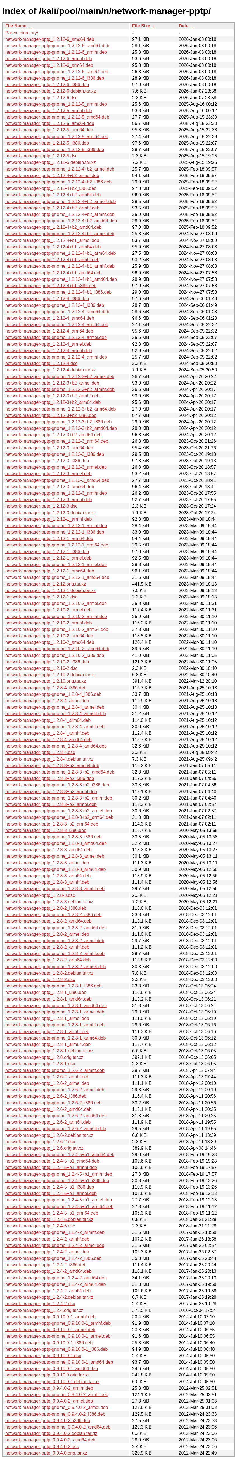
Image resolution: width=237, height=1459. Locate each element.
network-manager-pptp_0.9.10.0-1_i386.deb (49, 1342)
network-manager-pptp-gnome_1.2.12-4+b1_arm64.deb (60, 253)
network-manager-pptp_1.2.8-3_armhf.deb (47, 882)
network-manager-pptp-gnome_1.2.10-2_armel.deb (56, 603)
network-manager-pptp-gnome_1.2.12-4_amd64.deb (57, 311)
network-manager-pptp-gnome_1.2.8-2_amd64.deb (56, 927)
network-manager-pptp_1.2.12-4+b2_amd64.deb (53, 227)
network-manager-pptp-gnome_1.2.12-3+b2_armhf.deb (60, 389)
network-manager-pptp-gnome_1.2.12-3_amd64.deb (57, 480)
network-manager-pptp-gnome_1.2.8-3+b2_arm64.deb (59, 817)
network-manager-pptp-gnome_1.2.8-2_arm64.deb (55, 966)
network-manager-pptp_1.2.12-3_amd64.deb (49, 486)
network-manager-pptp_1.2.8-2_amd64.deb (48, 921)
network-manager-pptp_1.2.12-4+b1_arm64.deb (53, 246)
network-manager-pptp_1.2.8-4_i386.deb (45, 687)
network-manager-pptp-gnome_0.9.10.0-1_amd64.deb (59, 1362)
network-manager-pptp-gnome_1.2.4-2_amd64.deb (56, 1278)
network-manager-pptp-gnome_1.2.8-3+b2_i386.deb (57, 784)
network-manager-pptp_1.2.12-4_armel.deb (48, 344)
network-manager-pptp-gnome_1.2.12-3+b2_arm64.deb (60, 409)
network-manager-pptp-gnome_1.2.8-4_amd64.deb (56, 746)
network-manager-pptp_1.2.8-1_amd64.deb (48, 999)
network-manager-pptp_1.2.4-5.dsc (40, 1226)
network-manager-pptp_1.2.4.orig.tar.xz (44, 1310)
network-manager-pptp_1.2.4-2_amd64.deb (48, 1271)
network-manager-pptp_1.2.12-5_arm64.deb (49, 130)
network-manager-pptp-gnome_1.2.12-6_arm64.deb (56, 71)
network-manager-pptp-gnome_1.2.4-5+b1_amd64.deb (59, 1154)
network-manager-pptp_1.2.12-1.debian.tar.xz (50, 590)
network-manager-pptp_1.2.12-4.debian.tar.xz (50, 369)
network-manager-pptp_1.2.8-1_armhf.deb (47, 1031)
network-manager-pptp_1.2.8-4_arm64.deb (48, 720)
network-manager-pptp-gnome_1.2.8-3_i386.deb (53, 837)
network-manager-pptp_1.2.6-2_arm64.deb (48, 1122)
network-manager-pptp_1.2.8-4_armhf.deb (47, 733)
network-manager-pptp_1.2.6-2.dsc (40, 1141)
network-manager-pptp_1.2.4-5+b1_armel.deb (51, 1193)
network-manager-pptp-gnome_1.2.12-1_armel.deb (56, 564)
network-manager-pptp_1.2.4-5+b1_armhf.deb (51, 1167)
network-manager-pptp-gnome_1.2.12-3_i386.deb (54, 454)
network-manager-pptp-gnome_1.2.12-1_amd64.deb (57, 577)
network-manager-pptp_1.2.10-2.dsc (41, 668)
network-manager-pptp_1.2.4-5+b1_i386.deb (49, 1187)
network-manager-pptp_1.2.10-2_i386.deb (47, 661)
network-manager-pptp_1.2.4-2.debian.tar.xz (49, 1297)
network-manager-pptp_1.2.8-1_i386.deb (45, 992)
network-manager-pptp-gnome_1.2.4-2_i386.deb (53, 1258)
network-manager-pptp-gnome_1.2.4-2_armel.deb (54, 1245)
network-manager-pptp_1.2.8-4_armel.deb (47, 700)
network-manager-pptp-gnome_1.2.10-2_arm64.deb (56, 629)
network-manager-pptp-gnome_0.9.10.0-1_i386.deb (56, 1349)
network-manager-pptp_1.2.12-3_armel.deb (48, 473)
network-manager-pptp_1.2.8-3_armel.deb (47, 863)
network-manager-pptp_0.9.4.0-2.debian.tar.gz (51, 1433)
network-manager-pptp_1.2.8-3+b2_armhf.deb (51, 791)
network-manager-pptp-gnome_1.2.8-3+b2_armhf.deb (58, 798)
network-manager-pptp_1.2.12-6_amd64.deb (49, 39)
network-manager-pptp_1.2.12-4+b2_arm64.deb (53, 194)
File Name (16, 25)
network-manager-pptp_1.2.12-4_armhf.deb (48, 350)
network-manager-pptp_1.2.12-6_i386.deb (47, 84)
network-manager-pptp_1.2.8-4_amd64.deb (48, 739)
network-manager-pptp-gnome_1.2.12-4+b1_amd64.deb (61, 279)
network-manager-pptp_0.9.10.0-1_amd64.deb (51, 1368)
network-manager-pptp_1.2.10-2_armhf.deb (48, 623)
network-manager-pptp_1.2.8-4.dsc (40, 752)
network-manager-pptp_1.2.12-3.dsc (41, 506)
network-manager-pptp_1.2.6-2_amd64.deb (48, 1109)
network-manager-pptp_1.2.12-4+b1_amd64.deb (53, 272)
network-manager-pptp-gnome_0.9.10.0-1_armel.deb (57, 1336)
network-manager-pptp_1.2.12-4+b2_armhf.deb (52, 208)
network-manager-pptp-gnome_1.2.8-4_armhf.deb (55, 726)
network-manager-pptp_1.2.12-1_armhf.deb (48, 519)
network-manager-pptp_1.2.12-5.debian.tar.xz (50, 162)
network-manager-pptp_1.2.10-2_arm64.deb (49, 635)
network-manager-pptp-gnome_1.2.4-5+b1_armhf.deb (58, 1174)
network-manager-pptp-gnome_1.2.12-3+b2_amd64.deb (61, 428)
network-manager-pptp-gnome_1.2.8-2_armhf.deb (55, 953)
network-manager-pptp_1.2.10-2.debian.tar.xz (50, 674)
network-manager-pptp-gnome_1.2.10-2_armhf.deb (56, 616)
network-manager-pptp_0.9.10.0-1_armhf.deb (50, 1316)
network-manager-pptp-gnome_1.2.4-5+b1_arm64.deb (59, 1206)
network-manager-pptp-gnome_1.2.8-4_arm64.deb (55, 713)
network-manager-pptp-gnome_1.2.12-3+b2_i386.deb (58, 421)
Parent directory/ (21, 32)
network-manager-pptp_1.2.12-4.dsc (41, 363)
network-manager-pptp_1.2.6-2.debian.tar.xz (49, 1135)
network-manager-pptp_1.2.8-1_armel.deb (47, 1018)
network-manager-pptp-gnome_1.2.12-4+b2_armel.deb (59, 169)
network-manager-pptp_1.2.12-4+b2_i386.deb (50, 188)
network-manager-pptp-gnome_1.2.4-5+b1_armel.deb (58, 1200)
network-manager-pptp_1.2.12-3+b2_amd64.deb (53, 434)
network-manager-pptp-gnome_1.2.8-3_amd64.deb (56, 843)
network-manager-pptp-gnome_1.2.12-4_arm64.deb (56, 324)
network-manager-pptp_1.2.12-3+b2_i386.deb (50, 415)
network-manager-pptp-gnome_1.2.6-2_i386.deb (53, 1102)
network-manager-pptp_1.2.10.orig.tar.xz (45, 681)
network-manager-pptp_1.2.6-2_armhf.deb (47, 1076)
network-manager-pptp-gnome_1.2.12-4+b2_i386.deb (58, 182)
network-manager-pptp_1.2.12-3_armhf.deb (48, 499)
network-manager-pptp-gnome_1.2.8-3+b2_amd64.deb (59, 772)
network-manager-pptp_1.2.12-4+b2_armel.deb (52, 175)
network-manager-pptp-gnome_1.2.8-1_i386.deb (53, 986)
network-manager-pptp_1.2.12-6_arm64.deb (49, 65)
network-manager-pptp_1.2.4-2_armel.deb (47, 1252)
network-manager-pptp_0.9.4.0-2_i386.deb (47, 1420)
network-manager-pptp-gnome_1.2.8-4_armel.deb (54, 707)
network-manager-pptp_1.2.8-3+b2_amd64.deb (52, 765)
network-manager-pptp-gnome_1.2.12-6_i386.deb (54, 78)
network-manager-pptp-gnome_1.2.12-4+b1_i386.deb (58, 292)
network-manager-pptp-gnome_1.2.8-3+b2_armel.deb (58, 811)
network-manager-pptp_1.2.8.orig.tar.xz (44, 1057)
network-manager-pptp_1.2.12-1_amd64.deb (49, 571)
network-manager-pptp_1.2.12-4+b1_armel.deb (52, 240)
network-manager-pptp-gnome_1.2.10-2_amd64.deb (57, 648)
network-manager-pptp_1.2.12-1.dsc (41, 597)
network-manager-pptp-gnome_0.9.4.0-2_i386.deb (55, 1414)
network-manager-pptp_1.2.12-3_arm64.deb (49, 448)
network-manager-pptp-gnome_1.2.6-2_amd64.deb (56, 1115)
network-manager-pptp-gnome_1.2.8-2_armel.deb (54, 940)
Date (183, 25)
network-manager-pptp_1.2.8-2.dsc (40, 979)
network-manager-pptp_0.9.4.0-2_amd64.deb (50, 1439)
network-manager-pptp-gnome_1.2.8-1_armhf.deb (55, 1024)
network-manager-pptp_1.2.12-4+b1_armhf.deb (52, 259)
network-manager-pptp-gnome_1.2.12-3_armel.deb (56, 467)
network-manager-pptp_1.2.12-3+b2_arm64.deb (53, 402)
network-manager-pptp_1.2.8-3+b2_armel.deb (51, 804)
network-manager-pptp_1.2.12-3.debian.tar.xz (50, 512)
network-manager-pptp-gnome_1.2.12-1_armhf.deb (56, 525)
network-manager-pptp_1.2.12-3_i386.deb (47, 460)
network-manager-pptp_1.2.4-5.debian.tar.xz (49, 1219)
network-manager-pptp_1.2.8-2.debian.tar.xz (49, 973)
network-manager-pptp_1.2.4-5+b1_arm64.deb (51, 1213)
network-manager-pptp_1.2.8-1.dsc (40, 1063)
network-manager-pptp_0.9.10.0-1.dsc (43, 1355)
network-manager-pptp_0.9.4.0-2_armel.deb (49, 1401)
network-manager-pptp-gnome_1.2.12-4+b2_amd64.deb (61, 220)
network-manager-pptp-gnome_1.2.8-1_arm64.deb (55, 1038)
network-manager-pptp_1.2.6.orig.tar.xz (44, 1148)
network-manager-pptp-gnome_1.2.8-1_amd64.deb (56, 1005)
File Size (141, 25)
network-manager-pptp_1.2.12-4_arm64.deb (49, 331)
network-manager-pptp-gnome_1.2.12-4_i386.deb (54, 305)
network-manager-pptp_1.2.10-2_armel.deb (48, 609)
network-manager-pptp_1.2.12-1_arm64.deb (49, 538)
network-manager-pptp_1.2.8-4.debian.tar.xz (49, 759)
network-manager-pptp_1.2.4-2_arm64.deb (48, 1290)
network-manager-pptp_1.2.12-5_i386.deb (47, 143)
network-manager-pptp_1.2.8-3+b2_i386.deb (49, 778)
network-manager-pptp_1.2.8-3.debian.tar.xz (49, 901)
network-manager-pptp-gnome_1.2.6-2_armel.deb (54, 1089)
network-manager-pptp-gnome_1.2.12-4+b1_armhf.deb (60, 266)
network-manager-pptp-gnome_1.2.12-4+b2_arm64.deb (60, 201)
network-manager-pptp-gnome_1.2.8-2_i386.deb (53, 914)
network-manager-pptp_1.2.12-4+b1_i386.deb (50, 285)
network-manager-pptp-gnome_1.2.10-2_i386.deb (54, 655)
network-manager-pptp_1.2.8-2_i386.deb (45, 908)
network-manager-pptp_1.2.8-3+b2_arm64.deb (51, 824)
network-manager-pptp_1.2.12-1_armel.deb (48, 558)
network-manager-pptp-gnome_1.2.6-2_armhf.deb (55, 1070)
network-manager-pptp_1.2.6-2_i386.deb (45, 1096)
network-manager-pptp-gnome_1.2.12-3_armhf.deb (56, 493)
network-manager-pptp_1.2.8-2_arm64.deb (48, 960)
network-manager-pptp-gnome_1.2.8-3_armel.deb (54, 856)
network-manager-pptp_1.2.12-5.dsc (41, 156)
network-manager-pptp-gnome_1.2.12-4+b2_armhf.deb (60, 214)
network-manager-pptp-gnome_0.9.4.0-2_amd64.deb (57, 1427)
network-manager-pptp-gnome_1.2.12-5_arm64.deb (56, 136)
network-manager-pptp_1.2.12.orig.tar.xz (45, 584)
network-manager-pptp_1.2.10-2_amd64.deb (49, 642)
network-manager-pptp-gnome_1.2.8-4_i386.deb (53, 694)
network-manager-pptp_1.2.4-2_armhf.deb (47, 1239)
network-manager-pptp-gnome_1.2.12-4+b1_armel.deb (59, 233)
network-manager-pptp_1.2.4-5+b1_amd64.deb (52, 1161)
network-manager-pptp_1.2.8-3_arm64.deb (48, 875)
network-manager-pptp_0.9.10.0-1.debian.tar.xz (52, 1381)
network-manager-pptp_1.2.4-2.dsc (40, 1303)
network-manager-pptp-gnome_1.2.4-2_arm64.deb (55, 1284)
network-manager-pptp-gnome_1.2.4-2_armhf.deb (55, 1232)
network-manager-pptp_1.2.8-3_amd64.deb (48, 849)
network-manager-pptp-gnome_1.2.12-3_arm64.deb (56, 441)
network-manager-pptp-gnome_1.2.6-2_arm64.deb (55, 1128)
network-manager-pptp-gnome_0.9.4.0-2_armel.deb (56, 1407)
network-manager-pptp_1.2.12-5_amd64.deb (49, 123)
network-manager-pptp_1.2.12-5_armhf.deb (48, 110)
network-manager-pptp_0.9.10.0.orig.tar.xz (47, 1375)
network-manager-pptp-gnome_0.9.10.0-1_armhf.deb (58, 1323)
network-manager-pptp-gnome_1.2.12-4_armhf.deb (56, 357)
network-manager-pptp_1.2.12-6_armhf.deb (48, 58)
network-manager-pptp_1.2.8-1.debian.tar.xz (49, 1050)
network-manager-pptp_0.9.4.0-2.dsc (42, 1446)
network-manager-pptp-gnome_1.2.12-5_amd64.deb (57, 117)
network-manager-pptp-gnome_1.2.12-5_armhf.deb (56, 104)
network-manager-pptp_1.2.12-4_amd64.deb (49, 318)
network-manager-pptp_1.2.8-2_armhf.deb (47, 947)
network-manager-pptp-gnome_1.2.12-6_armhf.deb (56, 52)
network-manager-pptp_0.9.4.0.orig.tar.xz (46, 1453)
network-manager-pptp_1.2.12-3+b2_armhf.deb (52, 395)
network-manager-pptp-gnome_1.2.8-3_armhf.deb (55, 888)
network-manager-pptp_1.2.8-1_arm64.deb (48, 1044)
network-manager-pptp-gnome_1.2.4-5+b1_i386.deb (57, 1180)
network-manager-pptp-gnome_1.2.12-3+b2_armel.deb (59, 376)
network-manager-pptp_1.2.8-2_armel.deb (47, 934)
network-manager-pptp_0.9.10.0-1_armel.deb (50, 1329)
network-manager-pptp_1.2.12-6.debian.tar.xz (50, 91)
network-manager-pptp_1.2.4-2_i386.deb (45, 1264)
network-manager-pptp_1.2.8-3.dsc (40, 895)
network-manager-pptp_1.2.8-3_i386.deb (45, 830)
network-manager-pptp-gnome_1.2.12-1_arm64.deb (56, 545)
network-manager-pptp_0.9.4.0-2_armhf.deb (49, 1388)
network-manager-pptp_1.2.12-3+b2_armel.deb (52, 383)
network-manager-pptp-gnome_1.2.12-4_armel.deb (56, 337)
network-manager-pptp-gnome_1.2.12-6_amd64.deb (57, 45)
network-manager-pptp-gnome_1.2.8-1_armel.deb (54, 1012)
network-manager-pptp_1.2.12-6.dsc (41, 97)
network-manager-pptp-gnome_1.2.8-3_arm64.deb (55, 869)
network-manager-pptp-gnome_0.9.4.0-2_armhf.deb (56, 1394)
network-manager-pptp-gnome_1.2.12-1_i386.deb (54, 532)
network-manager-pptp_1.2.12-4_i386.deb (47, 298)
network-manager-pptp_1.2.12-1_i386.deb (47, 551)
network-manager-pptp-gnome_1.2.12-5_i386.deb (54, 149)
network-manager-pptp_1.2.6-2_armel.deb (47, 1083)
